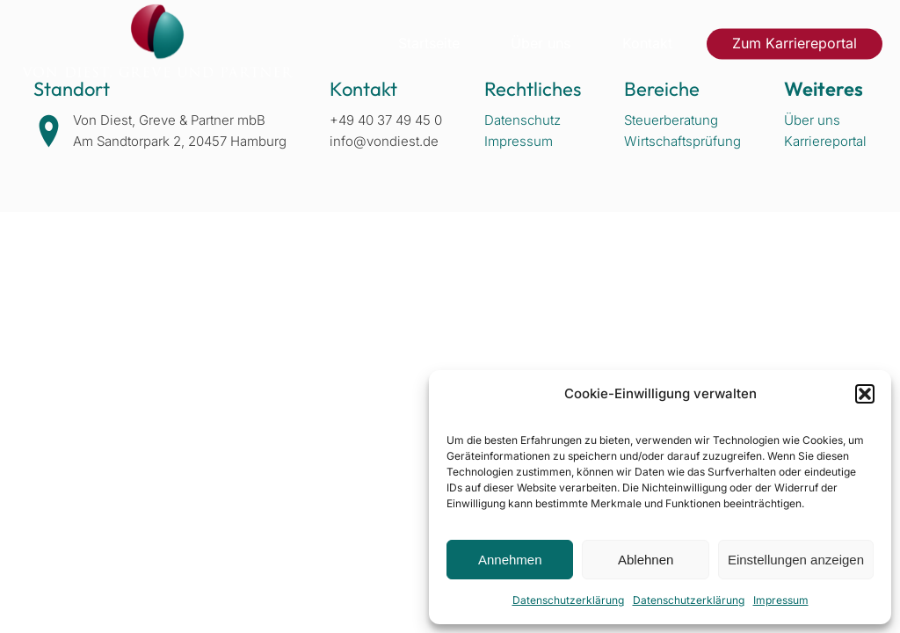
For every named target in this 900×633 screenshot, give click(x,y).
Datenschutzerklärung (568, 600)
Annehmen (510, 559)
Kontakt (647, 43)
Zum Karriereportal (794, 43)
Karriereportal (825, 141)
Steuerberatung (671, 120)
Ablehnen (645, 559)
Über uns (540, 43)
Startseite (429, 43)
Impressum (781, 600)
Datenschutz (522, 120)
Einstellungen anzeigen (796, 559)
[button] (865, 394)
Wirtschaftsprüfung (682, 141)
